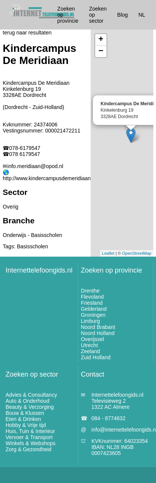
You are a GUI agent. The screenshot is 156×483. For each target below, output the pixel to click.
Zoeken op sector (32, 374)
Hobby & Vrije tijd (26, 425)
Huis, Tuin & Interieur (30, 431)
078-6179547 (24, 148)
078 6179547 (24, 154)
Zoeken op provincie (111, 270)
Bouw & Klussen (25, 413)
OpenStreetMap (136, 253)
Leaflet (108, 253)
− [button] (101, 51)
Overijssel (92, 339)
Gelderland (94, 309)
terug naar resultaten (27, 33)
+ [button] (101, 39)
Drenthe (90, 291)
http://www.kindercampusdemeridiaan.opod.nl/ (57, 178)
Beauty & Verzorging (30, 407)
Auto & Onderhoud (27, 401)
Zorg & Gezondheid (28, 449)
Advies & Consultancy (31, 395)
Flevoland (92, 297)
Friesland (92, 303)
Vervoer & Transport (29, 437)
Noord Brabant (98, 327)
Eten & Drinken (23, 419)
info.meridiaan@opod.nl (35, 166)
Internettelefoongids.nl (39, 270)
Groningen (93, 315)
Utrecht (89, 345)
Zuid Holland (96, 357)
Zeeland (90, 351)
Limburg (90, 321)
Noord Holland (98, 333)
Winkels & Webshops (31, 443)
